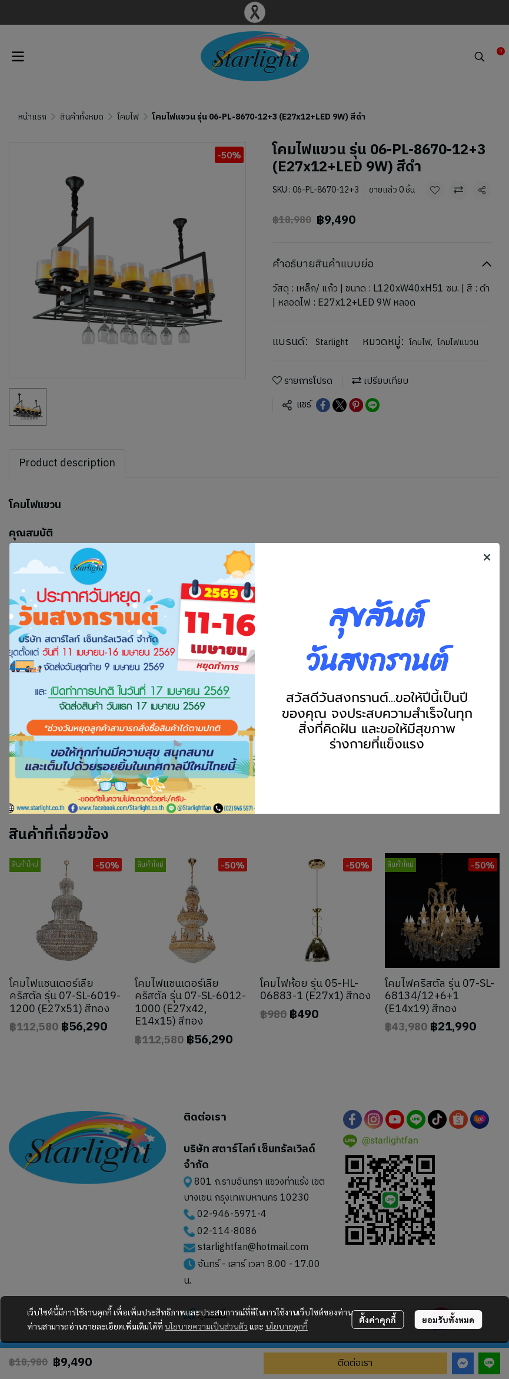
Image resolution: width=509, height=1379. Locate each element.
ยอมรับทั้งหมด (448, 1319)
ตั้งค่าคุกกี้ (377, 1319)
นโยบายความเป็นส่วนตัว (206, 1326)
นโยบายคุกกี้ (286, 1326)
